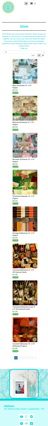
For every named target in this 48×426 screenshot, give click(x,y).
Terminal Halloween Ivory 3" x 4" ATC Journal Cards (24, 308)
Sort (33, 55)
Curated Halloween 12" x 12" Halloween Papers (24, 345)
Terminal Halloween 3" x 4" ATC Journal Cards (23, 271)
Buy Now (15, 92)
